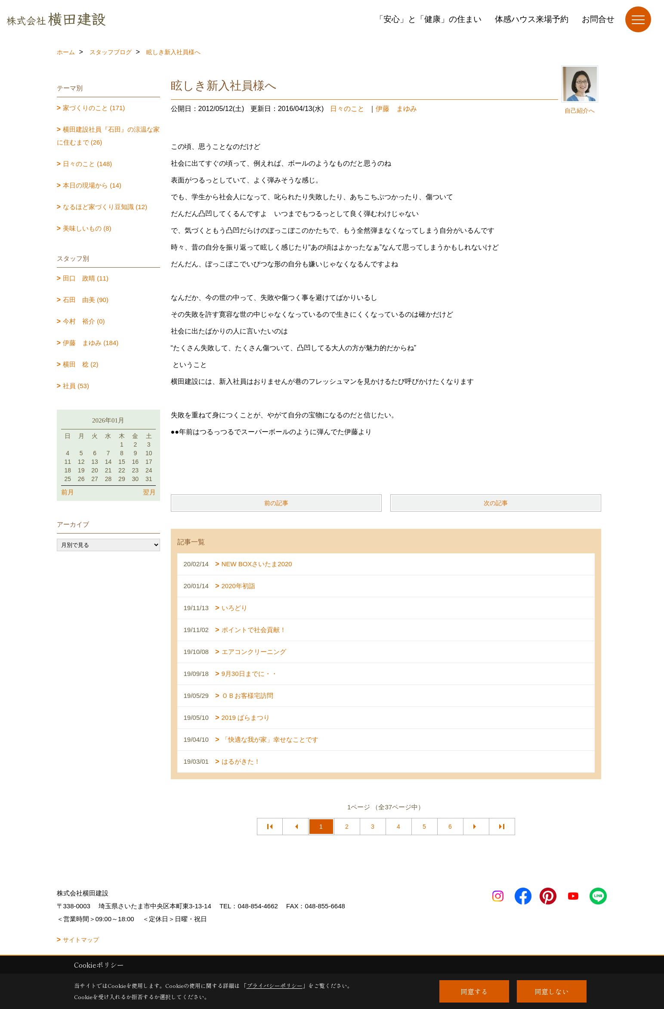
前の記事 (276, 503)
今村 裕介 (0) (84, 321)
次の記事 (496, 503)
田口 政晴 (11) (85, 278)
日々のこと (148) (87, 163)
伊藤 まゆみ (396, 108)
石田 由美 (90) (85, 299)
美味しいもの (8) (87, 228)
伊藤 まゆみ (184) (90, 342)
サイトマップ (81, 939)
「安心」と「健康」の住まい (428, 19)
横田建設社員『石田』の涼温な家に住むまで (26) (108, 136)
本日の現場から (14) (92, 185)
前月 (67, 492)
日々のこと (347, 108)
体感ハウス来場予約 (531, 19)
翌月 (149, 492)
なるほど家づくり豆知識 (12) (105, 206)
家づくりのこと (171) (94, 107)
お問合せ (598, 19)
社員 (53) (76, 385)
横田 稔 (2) (81, 364)
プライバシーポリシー (275, 985)
